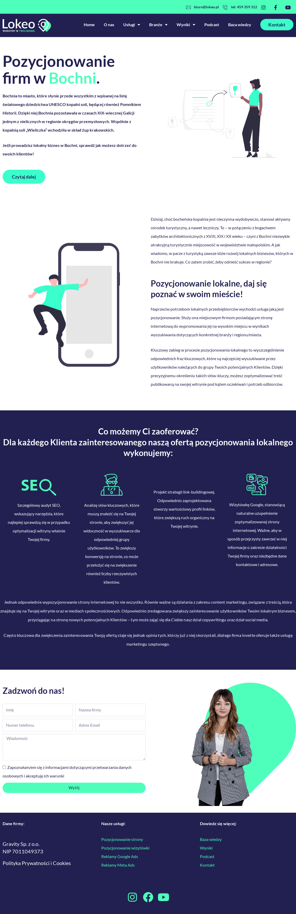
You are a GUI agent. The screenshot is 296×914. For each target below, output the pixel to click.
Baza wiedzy (239, 24)
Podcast (211, 24)
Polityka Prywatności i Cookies (37, 863)
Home (89, 24)
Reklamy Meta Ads (118, 864)
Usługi (131, 24)
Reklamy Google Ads (119, 856)
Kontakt (207, 864)
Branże (158, 24)
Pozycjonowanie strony (122, 839)
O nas (109, 24)
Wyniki (186, 24)
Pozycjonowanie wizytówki (125, 847)
